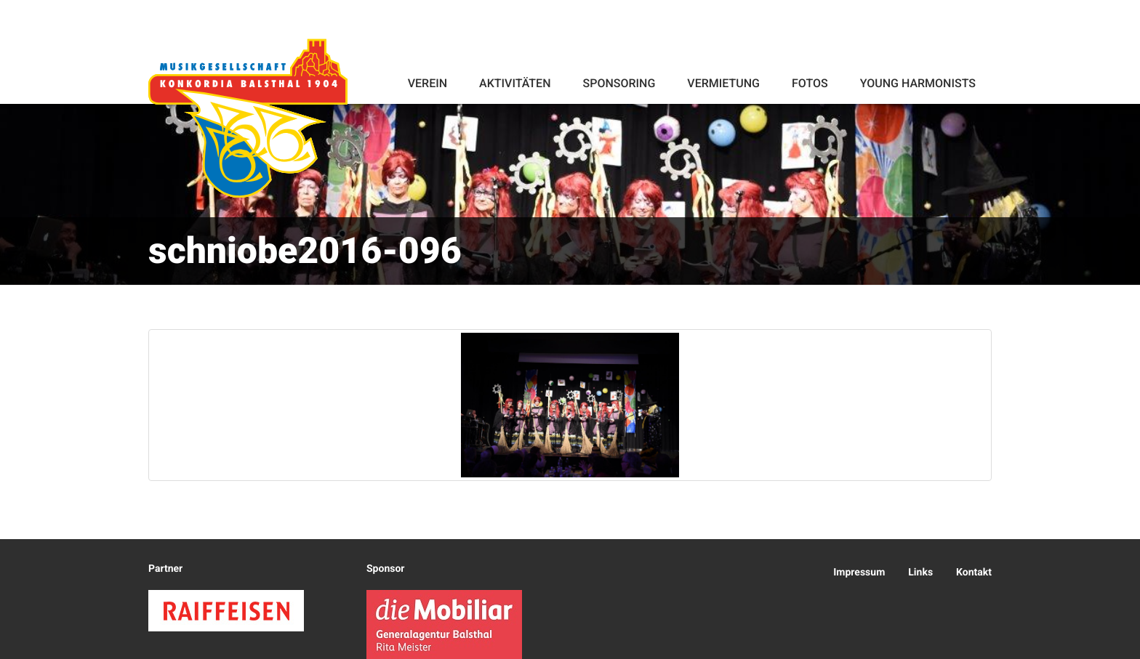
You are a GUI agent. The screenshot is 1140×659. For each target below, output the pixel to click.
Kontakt (974, 572)
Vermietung (723, 83)
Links (920, 572)
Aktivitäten (514, 83)
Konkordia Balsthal (247, 117)
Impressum (859, 572)
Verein (427, 83)
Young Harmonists (918, 83)
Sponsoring (618, 83)
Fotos (810, 83)
